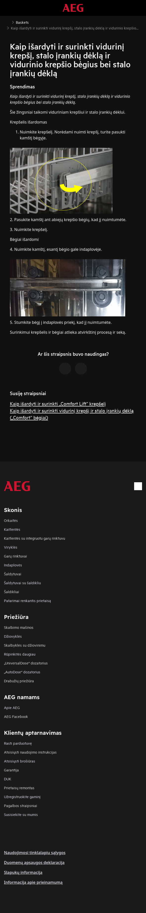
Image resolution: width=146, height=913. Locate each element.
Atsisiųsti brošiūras (19, 761)
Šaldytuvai (12, 573)
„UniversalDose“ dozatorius (26, 662)
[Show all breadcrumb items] (8, 22)
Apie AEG (12, 707)
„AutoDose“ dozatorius (22, 671)
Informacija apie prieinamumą (33, 882)
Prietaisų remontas (19, 787)
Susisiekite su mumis (21, 814)
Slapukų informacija (23, 872)
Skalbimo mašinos (18, 627)
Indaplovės (13, 564)
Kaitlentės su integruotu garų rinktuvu (34, 538)
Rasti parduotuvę (18, 743)
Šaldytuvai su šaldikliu (22, 582)
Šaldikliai (11, 591)
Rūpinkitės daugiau (19, 654)
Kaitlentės (12, 529)
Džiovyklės (13, 636)
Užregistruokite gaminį (22, 796)
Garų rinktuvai (15, 556)
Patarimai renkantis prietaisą (27, 600)
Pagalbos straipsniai (20, 805)
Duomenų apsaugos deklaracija (34, 862)
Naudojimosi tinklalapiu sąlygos (35, 852)
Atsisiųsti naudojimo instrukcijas (30, 752)
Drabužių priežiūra (19, 680)
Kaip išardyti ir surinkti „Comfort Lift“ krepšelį (58, 403)
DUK (7, 778)
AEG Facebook (16, 716)
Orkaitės (11, 520)
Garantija (11, 769)
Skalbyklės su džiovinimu (24, 645)
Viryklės (10, 547)
